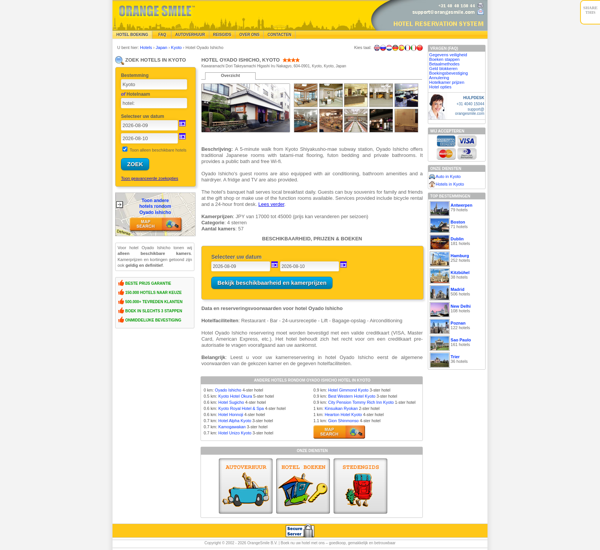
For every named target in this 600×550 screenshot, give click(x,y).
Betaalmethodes (444, 64)
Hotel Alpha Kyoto (234, 420)
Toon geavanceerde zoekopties (149, 178)
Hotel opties (440, 87)
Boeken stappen (444, 59)
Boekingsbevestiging (448, 73)
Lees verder (271, 204)
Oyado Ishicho (228, 390)
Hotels (146, 47)
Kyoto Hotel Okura (235, 396)
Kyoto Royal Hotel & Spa (241, 408)
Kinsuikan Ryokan (340, 408)
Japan (162, 47)
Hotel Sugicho (231, 402)
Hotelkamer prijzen (447, 82)
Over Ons (249, 35)
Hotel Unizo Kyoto (234, 433)
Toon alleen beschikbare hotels (158, 150)
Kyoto (177, 47)
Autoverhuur (190, 35)
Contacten (279, 35)
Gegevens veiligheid (448, 54)
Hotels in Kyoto (450, 184)
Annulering (439, 77)
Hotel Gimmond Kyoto (348, 390)
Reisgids (222, 35)
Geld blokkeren (443, 68)
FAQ (161, 35)
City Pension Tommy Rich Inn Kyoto (360, 402)
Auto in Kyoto (448, 176)
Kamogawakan (232, 426)
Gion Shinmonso (343, 420)
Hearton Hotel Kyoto (343, 414)
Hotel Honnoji (230, 414)
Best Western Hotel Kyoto (351, 396)
